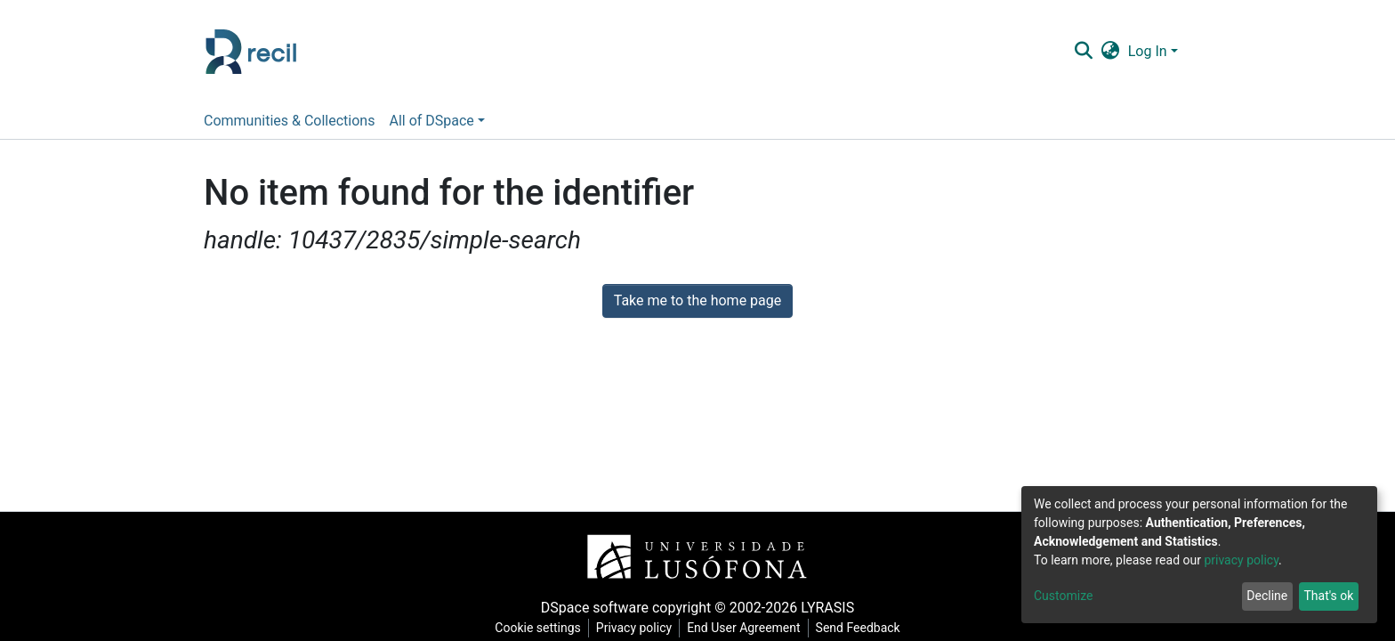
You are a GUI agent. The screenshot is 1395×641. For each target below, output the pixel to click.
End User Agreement (743, 628)
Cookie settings (538, 628)
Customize (1063, 595)
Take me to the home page (698, 300)
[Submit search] (1083, 51)
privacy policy (1241, 560)
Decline (1266, 595)
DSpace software (595, 607)
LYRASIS (827, 607)
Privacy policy (634, 628)
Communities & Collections (289, 120)
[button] (1110, 51)
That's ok (1328, 595)
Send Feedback (858, 628)
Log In (1147, 51)
